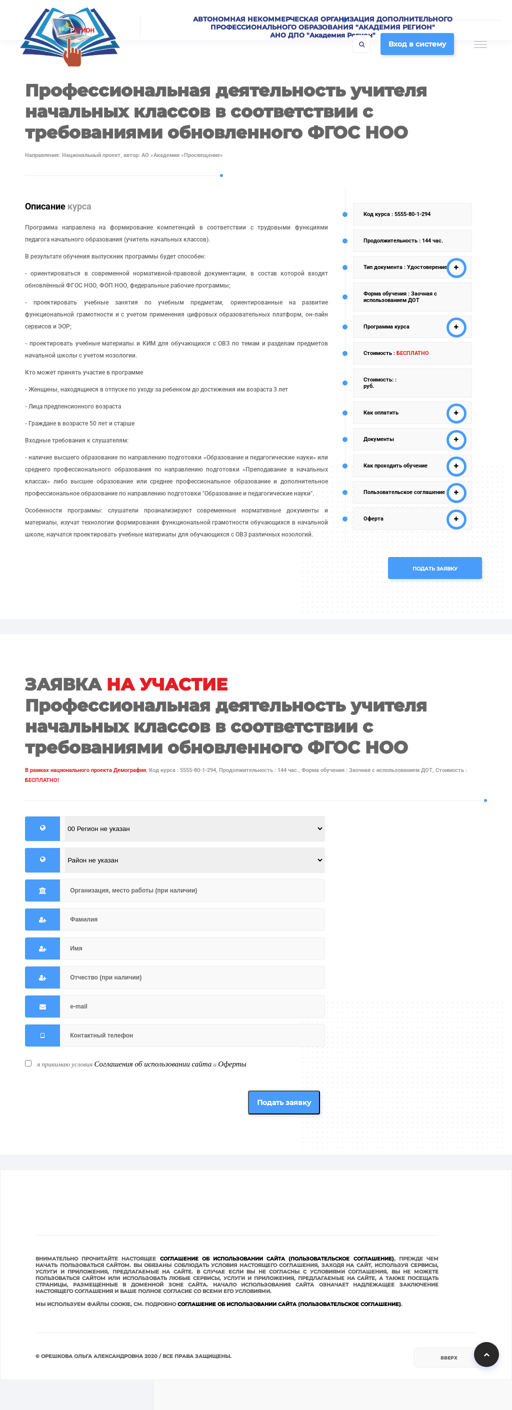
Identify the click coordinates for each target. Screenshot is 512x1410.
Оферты (232, 1064)
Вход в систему (417, 44)
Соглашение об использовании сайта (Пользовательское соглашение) (277, 1259)
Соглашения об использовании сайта (153, 1064)
